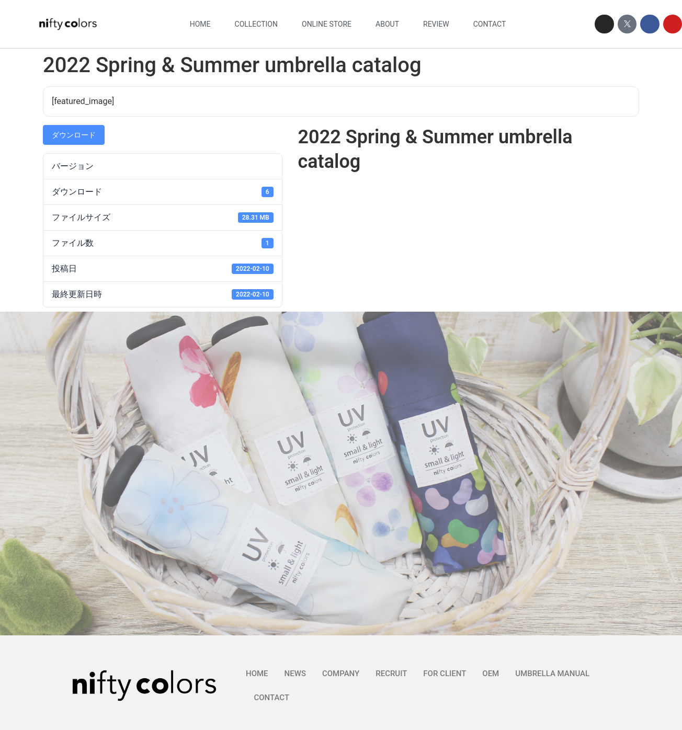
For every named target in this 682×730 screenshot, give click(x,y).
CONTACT (489, 24)
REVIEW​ (436, 24)
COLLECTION (256, 24)
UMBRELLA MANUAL (552, 673)
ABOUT (387, 24)
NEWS (295, 673)
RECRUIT (391, 673)
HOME (200, 24)
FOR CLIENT (444, 673)
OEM (490, 673)
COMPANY (340, 673)
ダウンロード (74, 135)
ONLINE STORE (326, 24)
